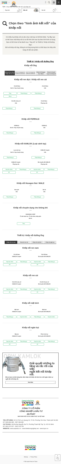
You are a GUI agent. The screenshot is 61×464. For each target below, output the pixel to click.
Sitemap (26, 456)
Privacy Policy (33, 456)
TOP (3, 7)
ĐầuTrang (57, 458)
